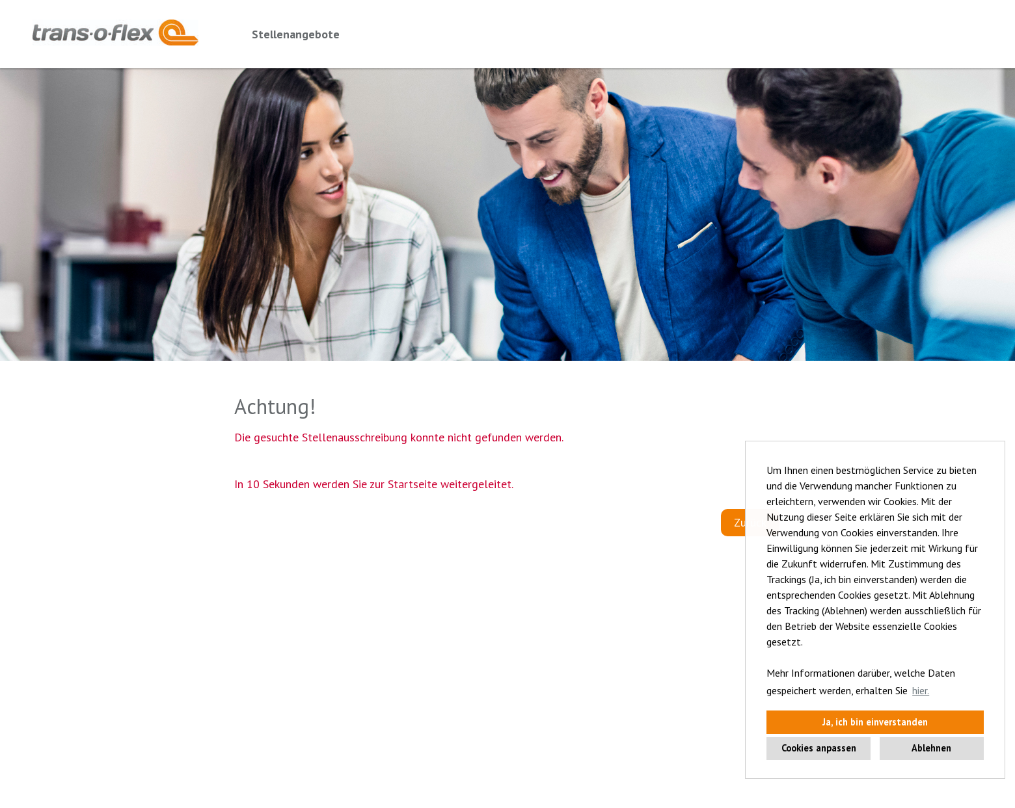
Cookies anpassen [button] (818, 748)
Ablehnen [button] (931, 748)
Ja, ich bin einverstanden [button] (875, 722)
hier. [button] (920, 690)
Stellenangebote (296, 34)
